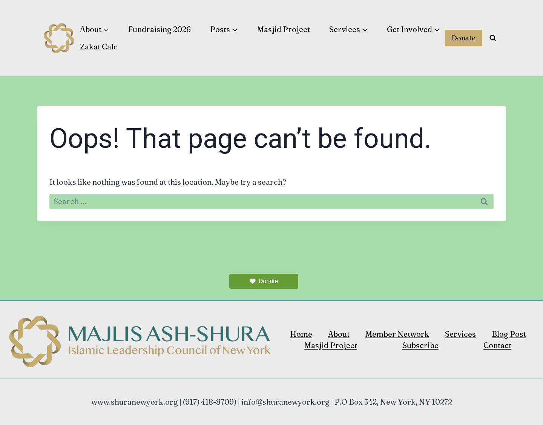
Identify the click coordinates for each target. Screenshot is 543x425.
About (339, 334)
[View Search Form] (493, 38)
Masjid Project (283, 29)
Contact (497, 345)
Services (460, 334)
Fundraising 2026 (159, 29)
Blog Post (509, 334)
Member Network (397, 334)
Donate (464, 38)
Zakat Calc (99, 46)
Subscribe (420, 345)
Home (301, 334)
